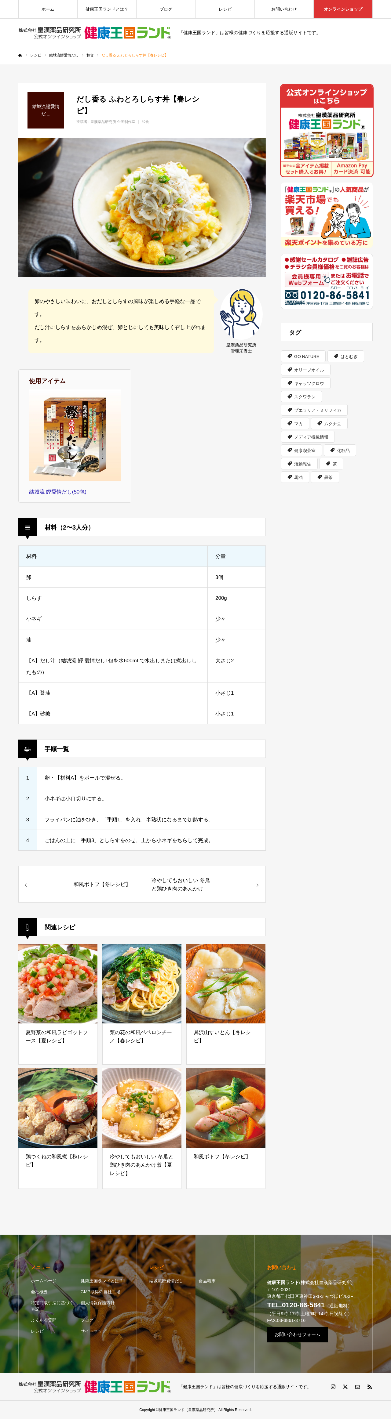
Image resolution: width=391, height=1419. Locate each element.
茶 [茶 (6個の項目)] (335, 464)
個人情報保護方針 (98, 1302)
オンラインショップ (343, 9)
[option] (142, 207)
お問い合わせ (284, 9)
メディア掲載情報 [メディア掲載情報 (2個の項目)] (311, 437)
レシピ (225, 9)
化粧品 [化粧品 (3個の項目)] (343, 450)
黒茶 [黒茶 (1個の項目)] (328, 477)
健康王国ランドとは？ (107, 9)
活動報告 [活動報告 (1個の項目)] (302, 464)
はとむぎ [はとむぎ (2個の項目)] (349, 356)
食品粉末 (207, 1280)
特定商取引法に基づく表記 (52, 1306)
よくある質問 (44, 1320)
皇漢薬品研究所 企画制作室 (112, 122)
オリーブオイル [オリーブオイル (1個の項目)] (309, 369)
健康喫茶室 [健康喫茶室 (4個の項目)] (305, 450)
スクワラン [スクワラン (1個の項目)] (305, 396)
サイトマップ (93, 1331)
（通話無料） (309, 1305)
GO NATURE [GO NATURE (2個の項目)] (306, 356)
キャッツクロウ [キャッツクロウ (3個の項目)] (309, 383)
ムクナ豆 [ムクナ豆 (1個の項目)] (332, 423)
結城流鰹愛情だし (166, 1280)
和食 (145, 122)
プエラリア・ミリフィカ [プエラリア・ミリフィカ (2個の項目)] (317, 410)
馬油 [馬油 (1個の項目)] (298, 477)
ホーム (48, 9)
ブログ (165, 9)
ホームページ (44, 1280)
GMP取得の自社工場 (100, 1291)
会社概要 (39, 1291)
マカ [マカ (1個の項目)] (298, 423)
